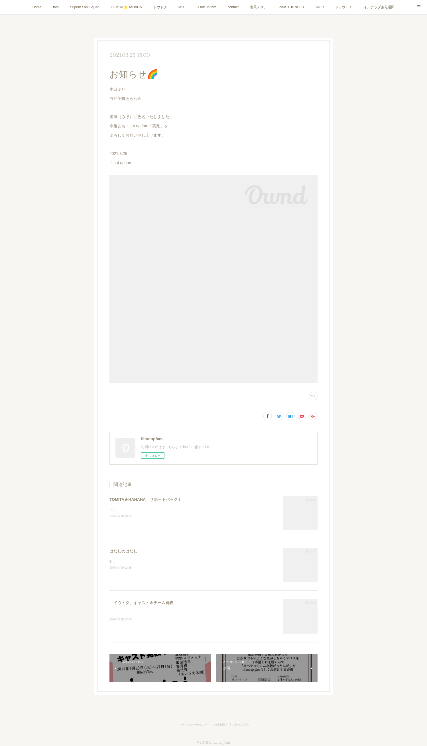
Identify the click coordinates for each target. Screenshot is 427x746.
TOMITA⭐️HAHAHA (126, 7)
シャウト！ (343, 7)
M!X (181, 7)
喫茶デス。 (258, 7)
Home (37, 7)
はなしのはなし (123, 551)
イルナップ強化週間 (379, 7)
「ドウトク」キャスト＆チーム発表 (141, 602)
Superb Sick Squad (84, 7)
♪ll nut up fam (206, 7)
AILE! (320, 7)
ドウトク (160, 7)
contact (233, 7)
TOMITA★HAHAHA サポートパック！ (145, 499)
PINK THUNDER (291, 7)
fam (56, 7)
